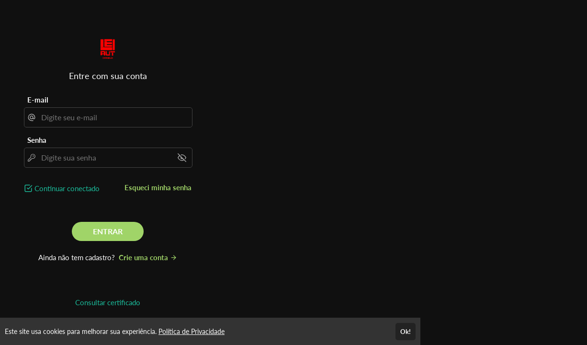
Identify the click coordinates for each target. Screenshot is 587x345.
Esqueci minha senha (158, 187)
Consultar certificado (107, 302)
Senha (36, 140)
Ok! (405, 331)
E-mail (37, 99)
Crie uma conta (148, 257)
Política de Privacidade (191, 331)
